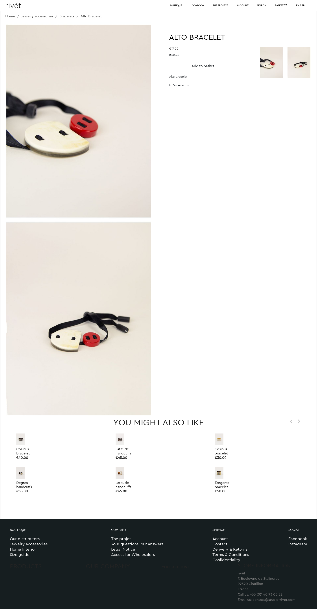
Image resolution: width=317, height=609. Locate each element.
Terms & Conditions (230, 555)
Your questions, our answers (137, 544)
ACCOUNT (242, 5)
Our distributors (25, 539)
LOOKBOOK (197, 5)
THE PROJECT (220, 5)
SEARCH (261, 5)
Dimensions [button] (179, 85)
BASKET (281, 5)
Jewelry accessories (29, 544)
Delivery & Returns (229, 549)
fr (303, 5)
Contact (219, 544)
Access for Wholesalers (133, 555)
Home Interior (23, 549)
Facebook (297, 539)
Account (220, 539)
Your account (175, 567)
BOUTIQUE (176, 5)
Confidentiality (226, 560)
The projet (121, 539)
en (297, 5)
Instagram (297, 544)
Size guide (19, 555)
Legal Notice (123, 549)
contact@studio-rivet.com (273, 600)
